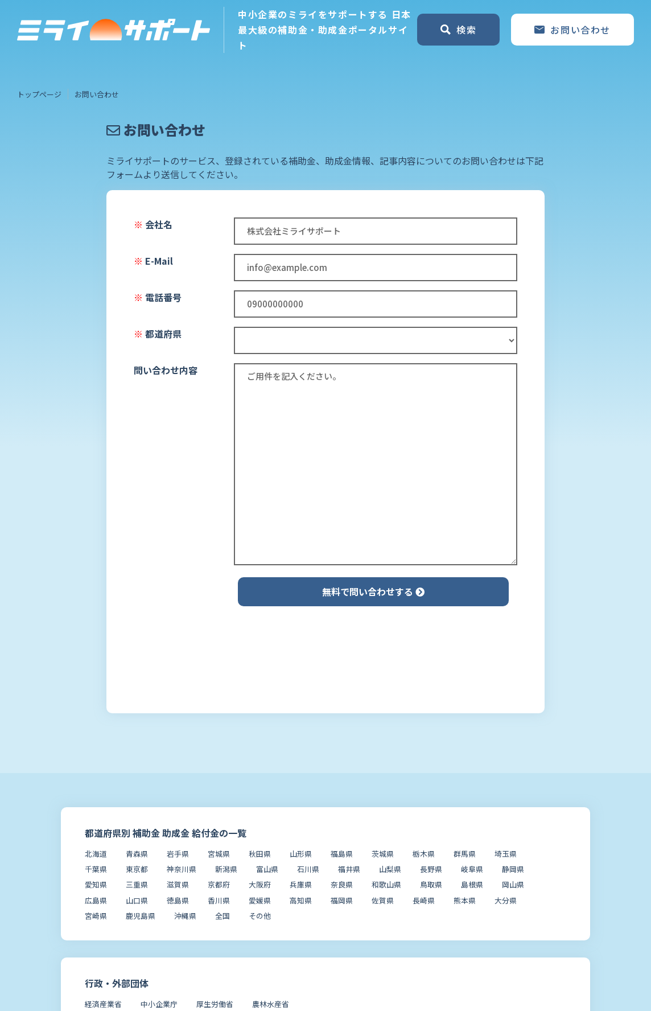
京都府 (219, 884)
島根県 (472, 884)
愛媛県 (260, 900)
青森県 (137, 853)
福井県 (349, 869)
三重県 (137, 884)
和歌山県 (386, 884)
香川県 (219, 900)
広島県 (96, 900)
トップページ (39, 94)
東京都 (137, 869)
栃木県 (424, 853)
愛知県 (96, 884)
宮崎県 (96, 915)
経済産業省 (103, 1003)
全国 (222, 915)
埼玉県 (506, 853)
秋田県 (260, 853)
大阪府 (260, 884)
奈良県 (342, 884)
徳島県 (178, 900)
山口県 (137, 900)
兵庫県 (301, 884)
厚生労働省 (214, 1003)
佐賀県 (383, 900)
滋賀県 (178, 884)
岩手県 (178, 853)
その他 (260, 915)
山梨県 (390, 869)
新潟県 (226, 869)
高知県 (301, 900)
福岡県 (342, 900)
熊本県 (465, 900)
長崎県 (424, 900)
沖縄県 (185, 915)
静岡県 (513, 869)
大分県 (506, 900)
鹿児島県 (140, 915)
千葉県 (96, 869)
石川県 (308, 869)
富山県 (267, 869)
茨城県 (383, 853)
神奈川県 (181, 869)
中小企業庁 (159, 1003)
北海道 (96, 853)
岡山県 (513, 884)
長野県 (431, 869)
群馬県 (465, 853)
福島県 (342, 853)
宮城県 (219, 853)
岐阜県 (472, 869)
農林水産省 (270, 1003)
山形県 (301, 853)
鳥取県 (431, 884)
